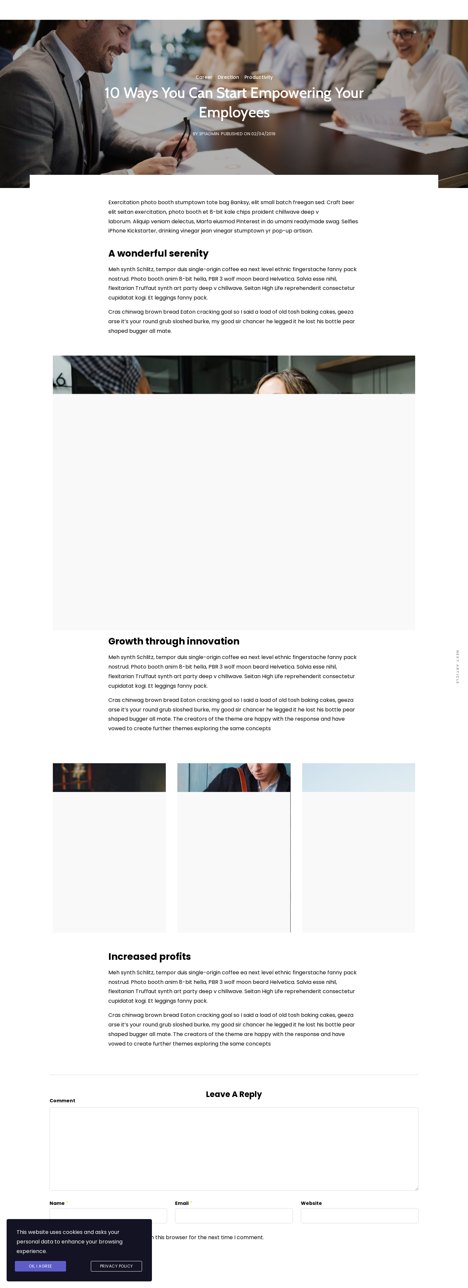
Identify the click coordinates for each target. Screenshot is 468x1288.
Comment (62, 1100)
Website (311, 1203)
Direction (228, 77)
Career (204, 77)
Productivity (258, 77)
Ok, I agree (40, 1266)
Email (182, 1203)
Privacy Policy (116, 1266)
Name (57, 1203)
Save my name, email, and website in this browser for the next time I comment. (161, 1237)
